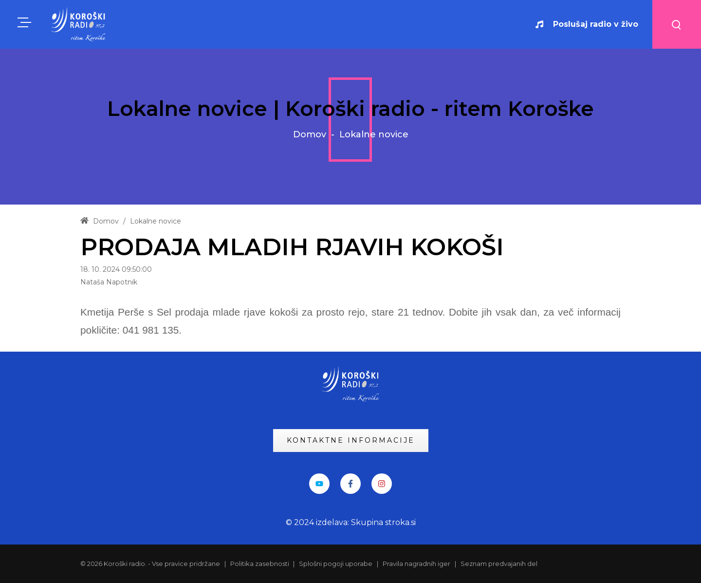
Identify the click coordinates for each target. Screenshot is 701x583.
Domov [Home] (99, 221)
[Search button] (676, 24)
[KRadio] (79, 24)
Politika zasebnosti (260, 563)
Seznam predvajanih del (499, 563)
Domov (309, 134)
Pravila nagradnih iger (416, 563)
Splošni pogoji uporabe (335, 563)
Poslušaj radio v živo (586, 24)
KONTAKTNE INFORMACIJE (351, 440)
